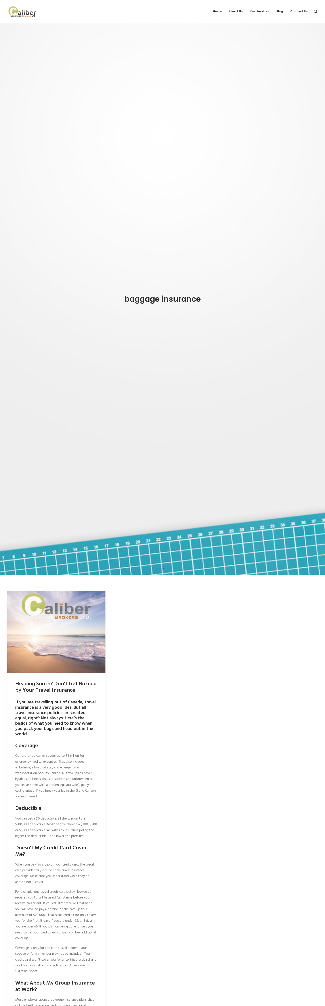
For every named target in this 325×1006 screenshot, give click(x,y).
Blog (279, 11)
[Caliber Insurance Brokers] (22, 11)
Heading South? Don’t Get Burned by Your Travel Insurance (56, 608)
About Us (236, 11)
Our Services (259, 11)
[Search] (316, 11)
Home (217, 11)
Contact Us (299, 11)
